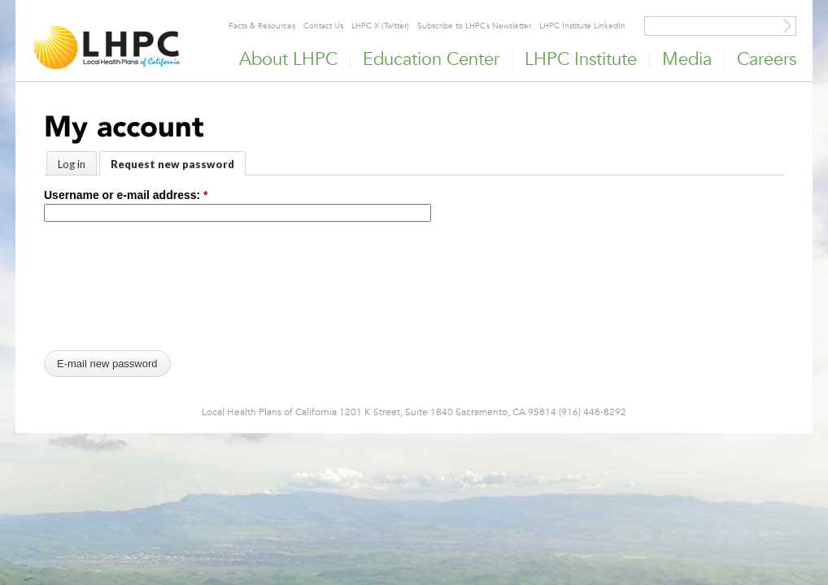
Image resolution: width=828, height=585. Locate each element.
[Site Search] (787, 26)
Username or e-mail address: (126, 195)
